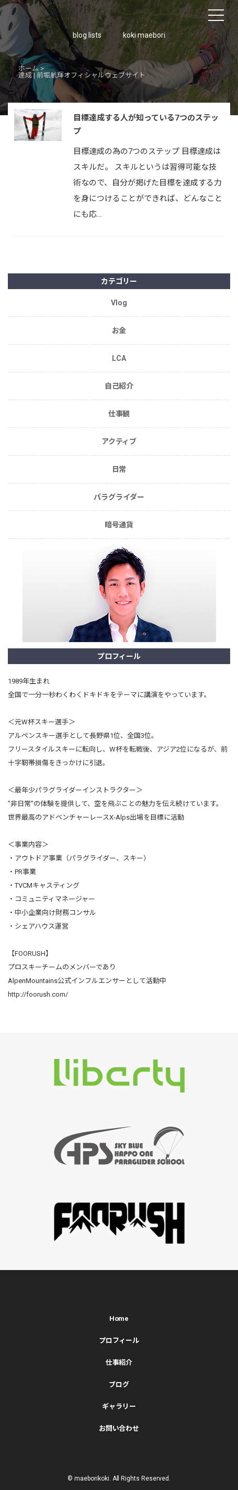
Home (119, 1318)
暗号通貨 (119, 525)
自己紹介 (119, 386)
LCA (119, 358)
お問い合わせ (119, 1428)
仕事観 (119, 414)
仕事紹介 (119, 1362)
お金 (119, 330)
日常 (119, 469)
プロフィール (119, 1340)
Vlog (119, 303)
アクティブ (119, 441)
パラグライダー (119, 497)
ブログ (119, 1384)
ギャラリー (119, 1406)
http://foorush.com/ (38, 994)
